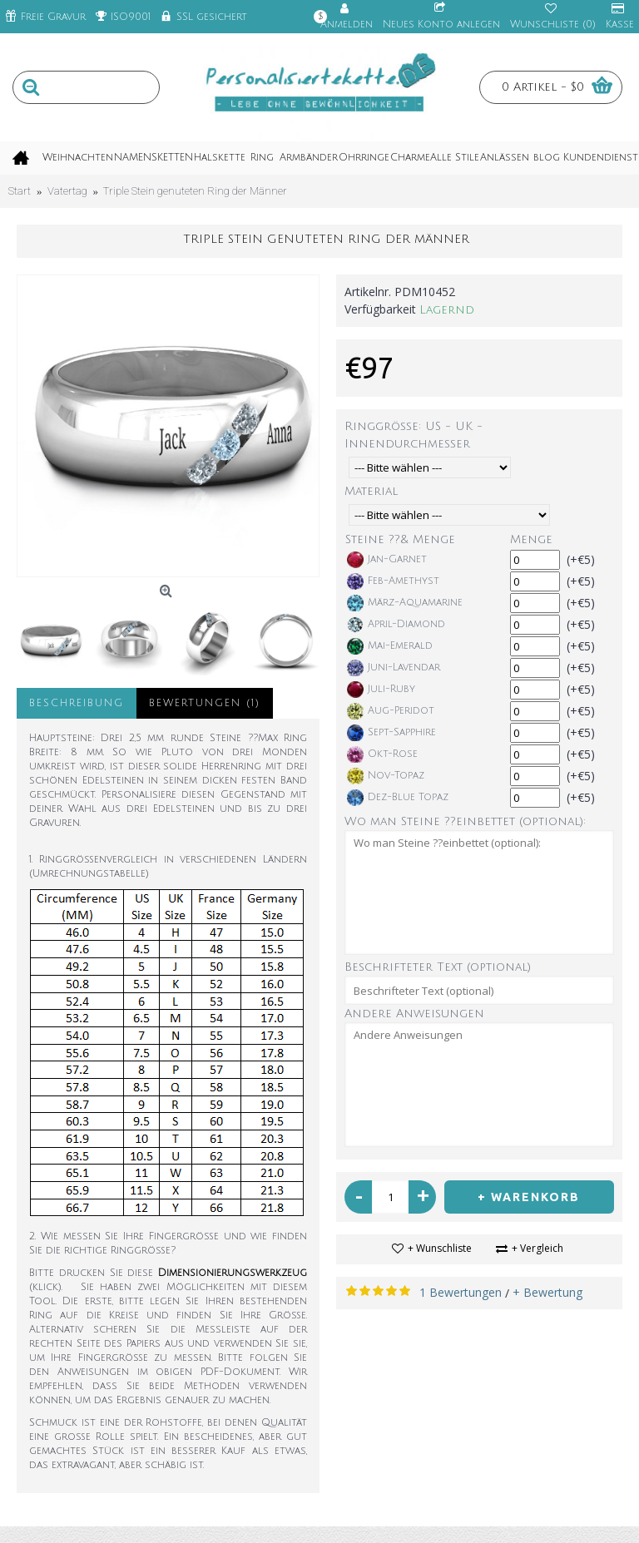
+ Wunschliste (440, 1248)
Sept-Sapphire (391, 733)
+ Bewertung (547, 1292)
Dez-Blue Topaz (397, 797)
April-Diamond (396, 624)
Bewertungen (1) (204, 703)
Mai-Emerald (390, 646)
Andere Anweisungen (414, 1013)
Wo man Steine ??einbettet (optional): (465, 821)
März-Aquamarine (405, 603)
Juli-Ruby (381, 689)
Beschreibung (76, 703)
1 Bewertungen (460, 1292)
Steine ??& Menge (400, 539)
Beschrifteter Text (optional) (437, 967)
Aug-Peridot (390, 711)
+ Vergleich (537, 1248)
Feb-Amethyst (393, 581)
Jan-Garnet (387, 559)
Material (371, 491)
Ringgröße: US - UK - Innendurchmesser (413, 435)
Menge (531, 539)
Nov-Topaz (385, 776)
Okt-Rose (382, 754)
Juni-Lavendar (393, 668)
